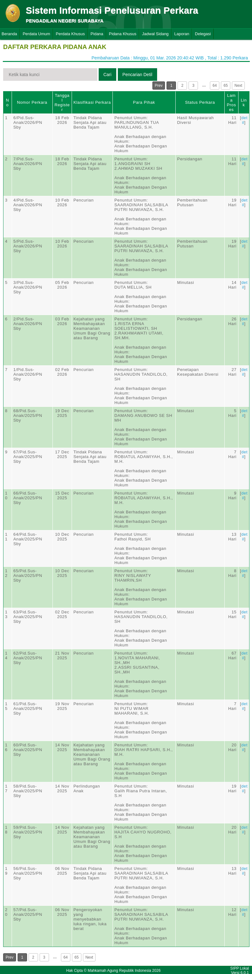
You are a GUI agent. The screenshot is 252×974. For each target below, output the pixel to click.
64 (215, 85)
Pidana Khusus (122, 33)
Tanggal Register (62, 102)
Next (238, 85)
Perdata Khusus (70, 33)
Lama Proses (231, 102)
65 (226, 85)
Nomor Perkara (32, 102)
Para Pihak (144, 102)
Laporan (181, 33)
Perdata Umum (36, 33)
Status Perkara (200, 102)
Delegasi (203, 33)
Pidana (96, 33)
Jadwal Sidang (155, 33)
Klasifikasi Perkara (92, 102)
